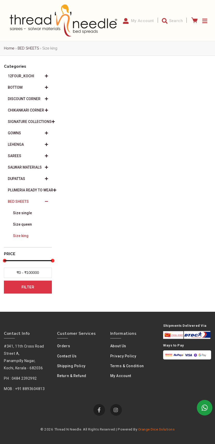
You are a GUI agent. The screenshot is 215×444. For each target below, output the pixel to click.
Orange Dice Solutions (156, 429)
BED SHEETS (28, 48)
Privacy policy (123, 356)
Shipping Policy (71, 366)
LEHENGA (28, 144)
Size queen (22, 224)
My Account (120, 376)
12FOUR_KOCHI (28, 76)
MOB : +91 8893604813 (24, 389)
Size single (22, 213)
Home (9, 48)
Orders (63, 346)
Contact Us (67, 356)
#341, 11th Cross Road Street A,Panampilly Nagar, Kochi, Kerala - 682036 (24, 357)
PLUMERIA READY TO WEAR (30, 190)
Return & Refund (71, 376)
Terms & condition (127, 366)
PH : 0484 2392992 (20, 378)
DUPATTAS (28, 179)
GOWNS (28, 133)
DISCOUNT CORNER (28, 99)
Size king (21, 236)
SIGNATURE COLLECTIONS (30, 122)
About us (118, 346)
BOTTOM (28, 87)
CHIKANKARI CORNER (28, 110)
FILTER (28, 287)
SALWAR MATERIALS (28, 167)
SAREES (28, 156)
